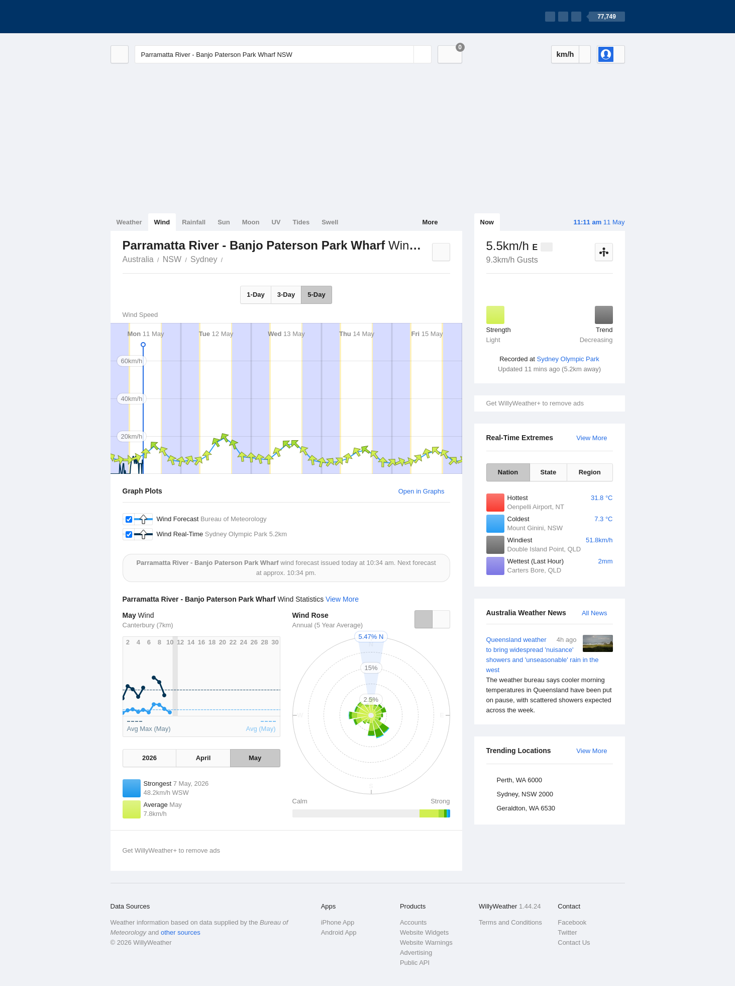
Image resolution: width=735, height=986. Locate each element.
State (548, 472)
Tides (300, 222)
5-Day (316, 294)
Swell (330, 222)
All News (594, 613)
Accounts (413, 922)
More (430, 222)
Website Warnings (426, 942)
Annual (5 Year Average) (327, 625)
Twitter (567, 932)
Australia (138, 259)
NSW (172, 259)
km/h (565, 54)
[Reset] (405, 54)
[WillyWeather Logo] (158, 16)
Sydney (203, 259)
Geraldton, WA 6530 (526, 808)
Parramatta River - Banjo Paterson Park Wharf (228, 259)
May (255, 758)
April (203, 758)
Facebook (572, 922)
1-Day (255, 294)
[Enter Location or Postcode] (283, 54)
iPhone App (338, 922)
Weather (129, 222)
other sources (180, 932)
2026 (149, 758)
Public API (415, 962)
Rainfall (193, 222)
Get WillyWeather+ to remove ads (535, 403)
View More (591, 438)
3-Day (286, 294)
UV (275, 222)
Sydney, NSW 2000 (525, 794)
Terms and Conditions (510, 922)
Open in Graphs (421, 491)
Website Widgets (424, 932)
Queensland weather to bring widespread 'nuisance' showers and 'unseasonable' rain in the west (549, 675)
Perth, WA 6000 (520, 780)
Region (590, 472)
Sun (224, 222)
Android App (339, 932)
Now (487, 222)
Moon (251, 222)
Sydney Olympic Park (568, 359)
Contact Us (574, 942)
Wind (162, 222)
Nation (508, 472)
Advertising (416, 952)
